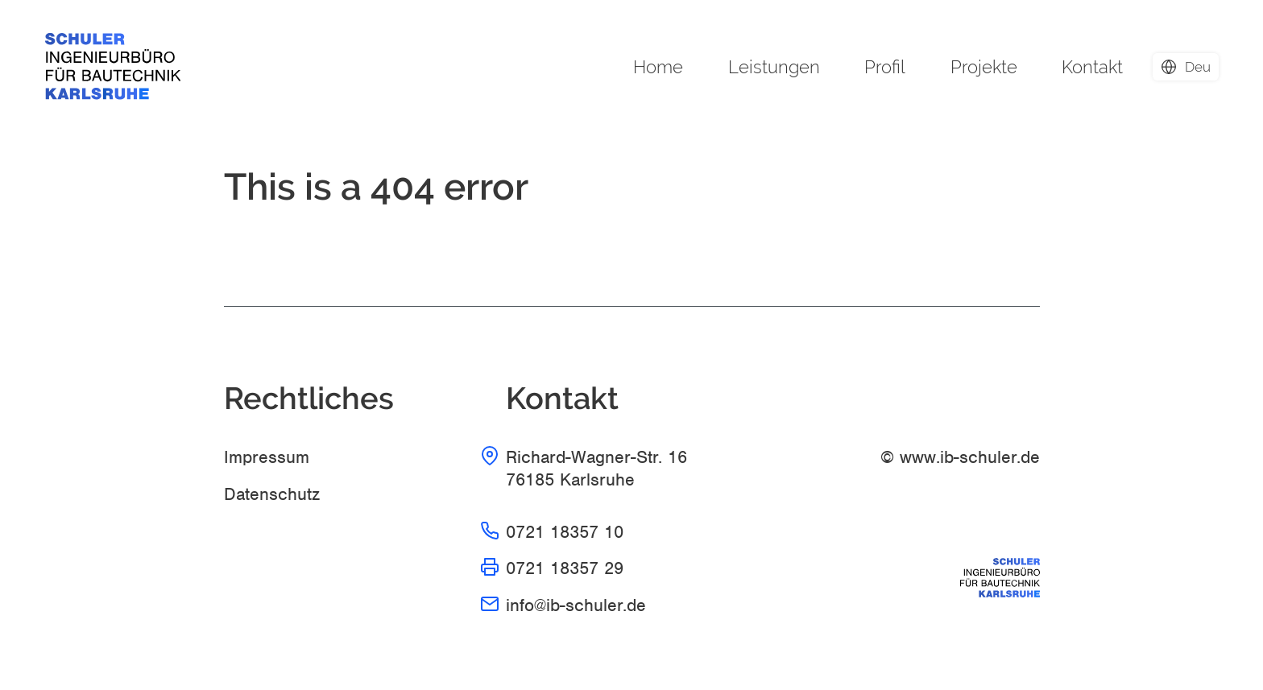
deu (1198, 67)
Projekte (983, 66)
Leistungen (774, 66)
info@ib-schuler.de (576, 605)
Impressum (266, 457)
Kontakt (1092, 66)
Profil (884, 66)
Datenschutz (272, 494)
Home (658, 66)
